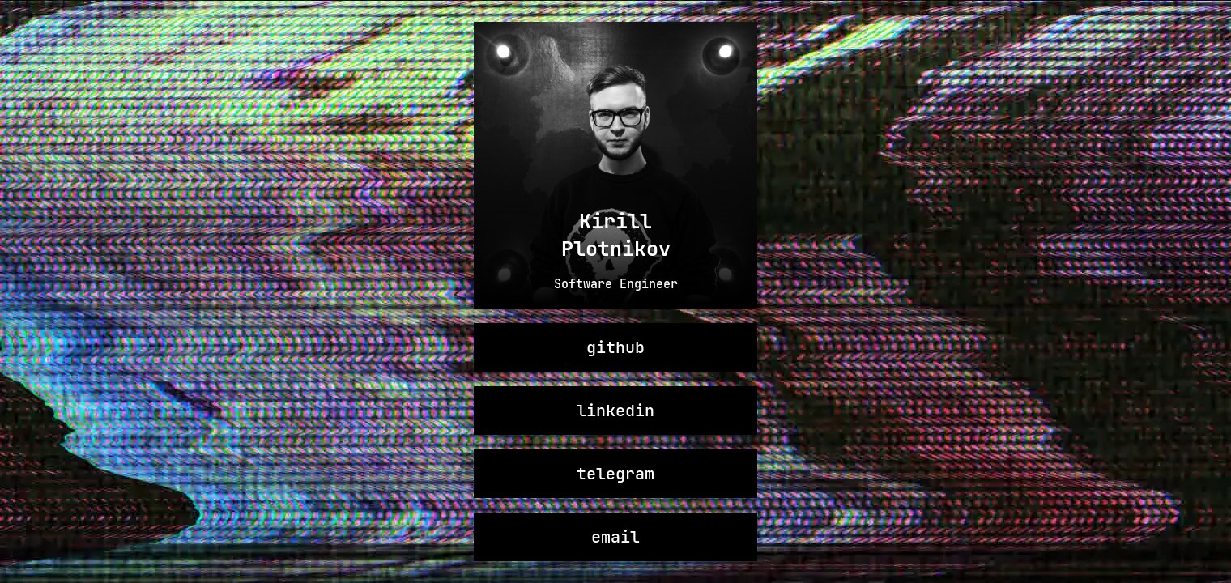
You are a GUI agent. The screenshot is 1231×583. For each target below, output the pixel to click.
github (615, 347)
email (615, 536)
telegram (615, 473)
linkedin (615, 410)
